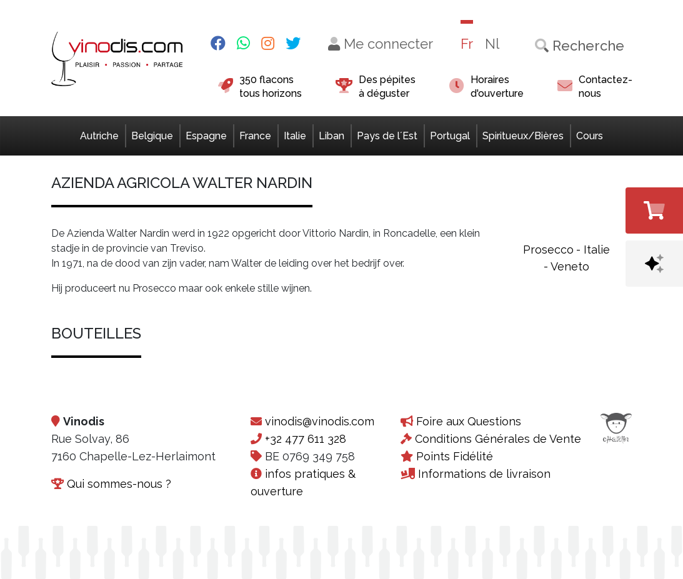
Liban (331, 136)
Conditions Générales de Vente (498, 438)
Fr (467, 44)
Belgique (152, 136)
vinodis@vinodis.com (319, 421)
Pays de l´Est (387, 136)
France (255, 136)
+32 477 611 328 (305, 438)
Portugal (450, 136)
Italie (295, 136)
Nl (492, 44)
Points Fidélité (454, 456)
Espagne (206, 136)
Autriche (99, 136)
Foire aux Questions (468, 421)
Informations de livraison (484, 473)
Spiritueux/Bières (523, 136)
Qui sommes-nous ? (119, 483)
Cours (589, 136)
